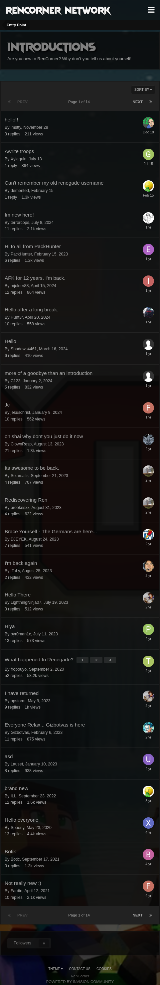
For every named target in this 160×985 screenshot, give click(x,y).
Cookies (104, 969)
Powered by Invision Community (80, 982)
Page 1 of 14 (80, 102)
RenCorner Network (58, 10)
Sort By (143, 89)
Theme (55, 969)
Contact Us (79, 969)
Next (138, 102)
